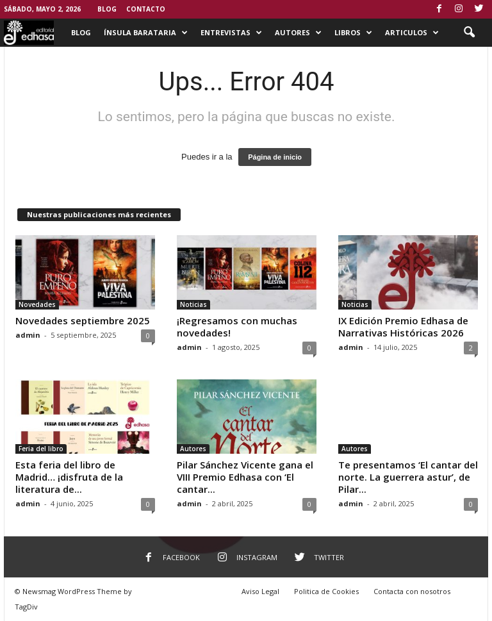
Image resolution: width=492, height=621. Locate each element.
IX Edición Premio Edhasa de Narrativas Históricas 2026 (403, 326)
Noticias (193, 304)
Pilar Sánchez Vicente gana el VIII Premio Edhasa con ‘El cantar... (245, 476)
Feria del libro (41, 448)
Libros (353, 33)
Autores (298, 33)
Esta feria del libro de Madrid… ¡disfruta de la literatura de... (69, 476)
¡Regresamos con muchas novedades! (237, 326)
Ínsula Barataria (146, 33)
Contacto (145, 8)
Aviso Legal (260, 591)
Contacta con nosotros (411, 591)
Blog (107, 8)
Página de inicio (275, 157)
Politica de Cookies (326, 591)
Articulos (412, 33)
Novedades (37, 304)
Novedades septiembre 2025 (82, 320)
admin (27, 335)
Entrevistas (231, 33)
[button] (469, 33)
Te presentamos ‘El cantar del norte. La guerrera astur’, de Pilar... (408, 476)
